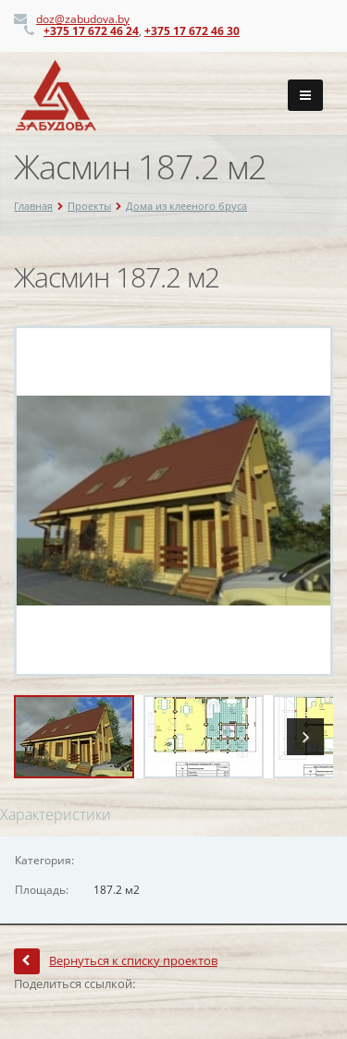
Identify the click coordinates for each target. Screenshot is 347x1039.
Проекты (89, 206)
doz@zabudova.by (83, 19)
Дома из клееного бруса (186, 206)
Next (305, 736)
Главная (33, 206)
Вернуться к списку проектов (115, 960)
